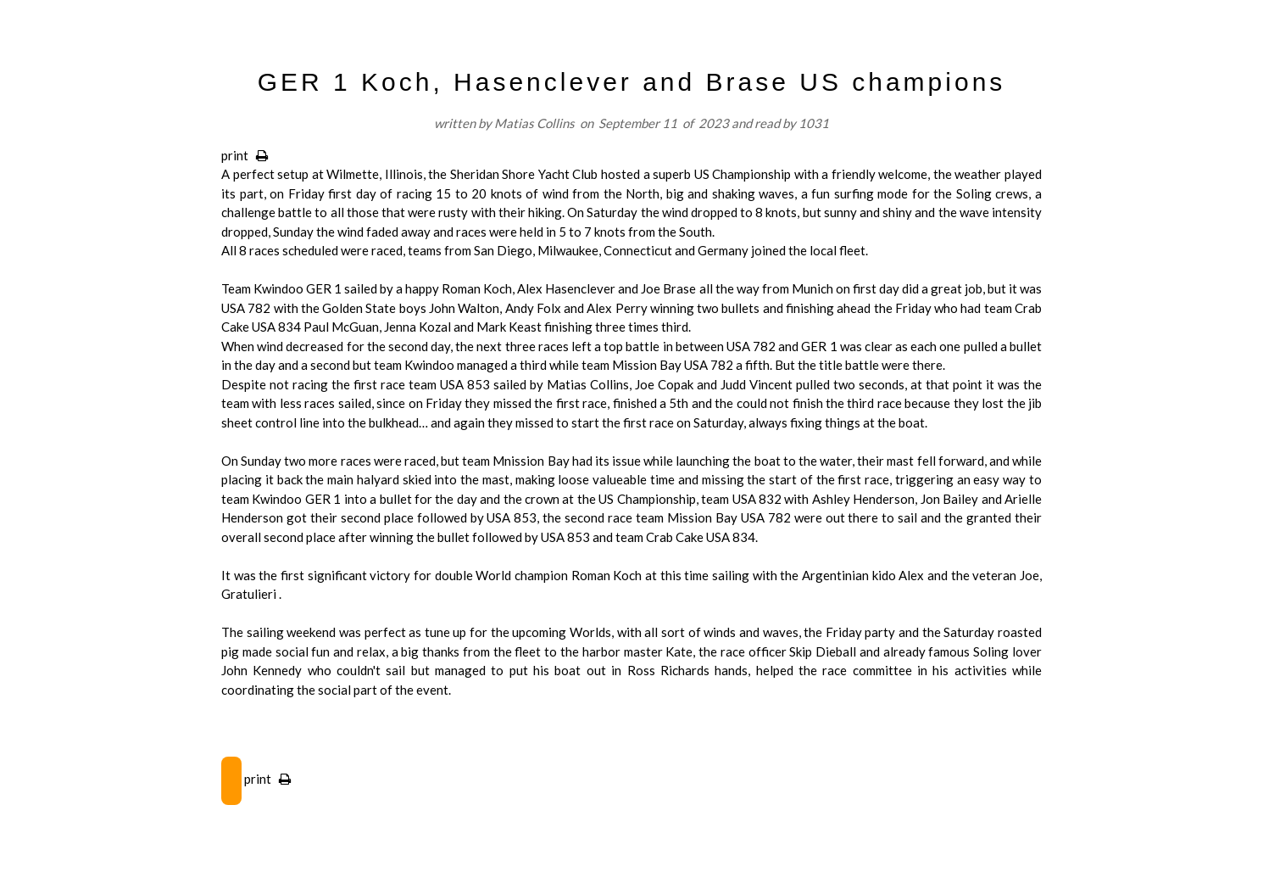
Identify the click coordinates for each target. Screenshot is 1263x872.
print (244, 155)
